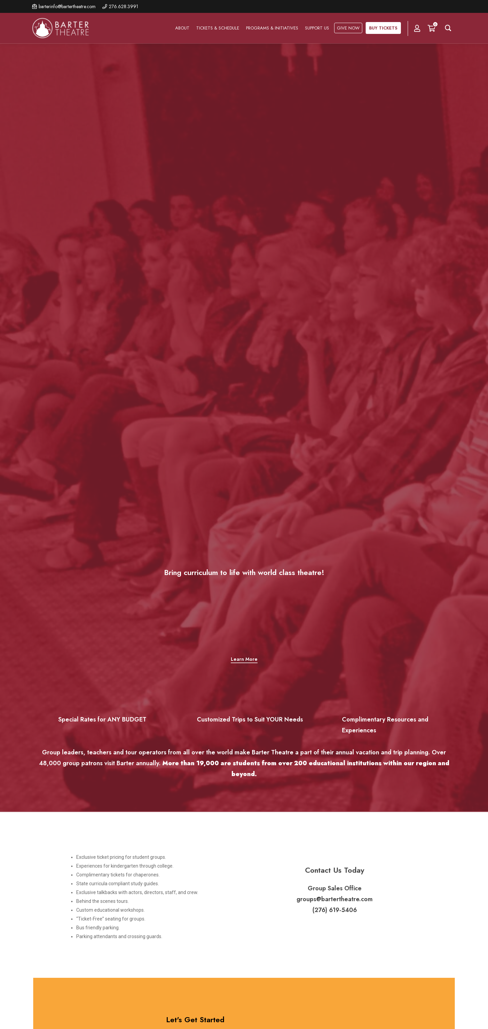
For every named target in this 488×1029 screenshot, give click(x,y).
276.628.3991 (123, 6)
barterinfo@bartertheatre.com (67, 6)
